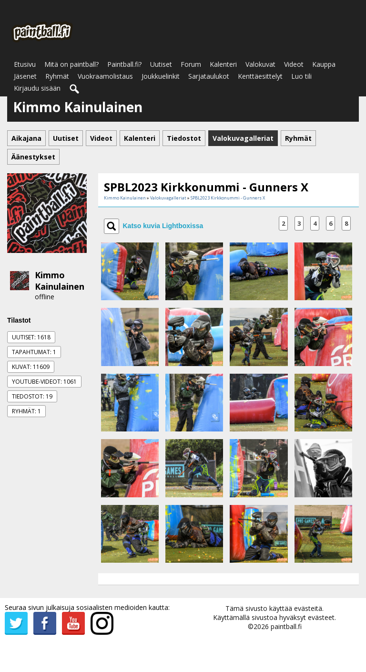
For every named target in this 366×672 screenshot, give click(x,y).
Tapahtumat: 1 (34, 352)
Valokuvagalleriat (168, 198)
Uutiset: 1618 (31, 337)
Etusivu (25, 64)
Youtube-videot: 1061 (44, 382)
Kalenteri (223, 64)
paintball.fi (286, 626)
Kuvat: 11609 (31, 367)
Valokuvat (260, 64)
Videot (294, 64)
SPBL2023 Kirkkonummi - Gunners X (228, 198)
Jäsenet (25, 76)
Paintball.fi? (124, 64)
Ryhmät (57, 76)
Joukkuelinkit (161, 76)
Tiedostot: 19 (32, 396)
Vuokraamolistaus (105, 76)
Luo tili (301, 76)
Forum (191, 64)
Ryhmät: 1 (26, 411)
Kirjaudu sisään (37, 88)
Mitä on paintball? (71, 64)
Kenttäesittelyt (260, 76)
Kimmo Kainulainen (59, 280)
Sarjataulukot (208, 76)
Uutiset (161, 64)
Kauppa (324, 64)
